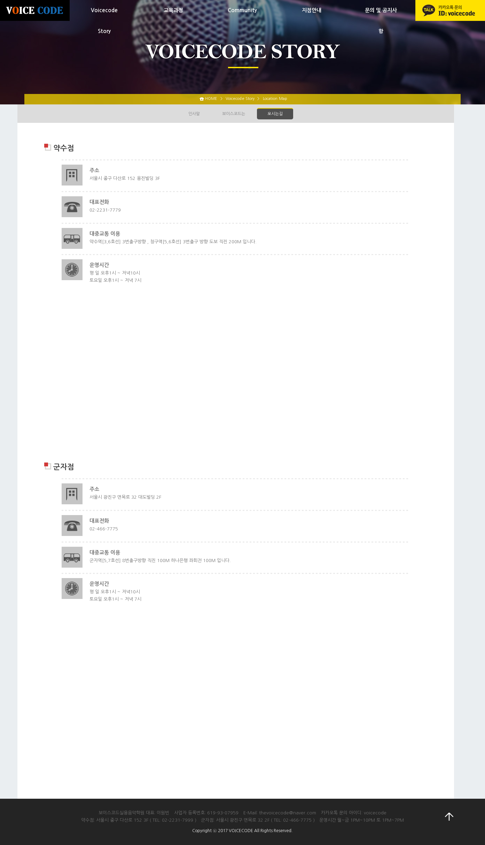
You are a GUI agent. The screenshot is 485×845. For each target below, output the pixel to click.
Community (242, 10)
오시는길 (275, 114)
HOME (211, 99)
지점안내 (311, 10)
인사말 (194, 114)
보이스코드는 (233, 114)
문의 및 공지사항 (381, 21)
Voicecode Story (104, 21)
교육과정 (173, 10)
